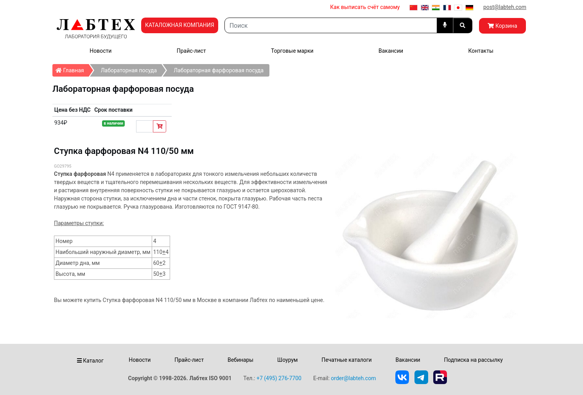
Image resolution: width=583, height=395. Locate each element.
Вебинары (240, 360)
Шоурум (287, 360)
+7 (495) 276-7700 (279, 378)
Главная (72, 68)
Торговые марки (292, 51)
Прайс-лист (191, 51)
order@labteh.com (353, 378)
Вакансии (391, 51)
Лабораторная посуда (129, 70)
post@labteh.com (504, 7)
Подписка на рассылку (473, 360)
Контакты (480, 51)
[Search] (330, 25)
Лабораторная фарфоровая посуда (219, 70)
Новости (100, 51)
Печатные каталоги (346, 360)
